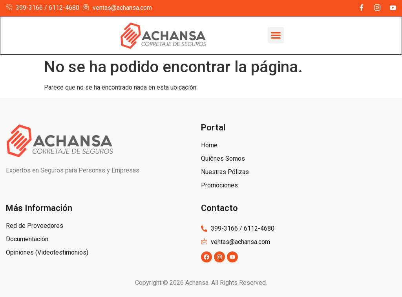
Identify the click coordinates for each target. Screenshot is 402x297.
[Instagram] (377, 8)
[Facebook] (361, 8)
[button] (276, 35)
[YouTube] (393, 8)
